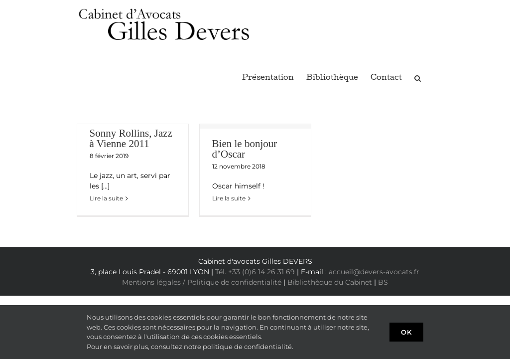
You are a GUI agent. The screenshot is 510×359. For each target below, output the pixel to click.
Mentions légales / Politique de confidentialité (201, 282)
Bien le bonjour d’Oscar (244, 149)
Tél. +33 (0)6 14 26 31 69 (255, 271)
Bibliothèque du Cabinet (329, 282)
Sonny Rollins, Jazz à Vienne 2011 (131, 138)
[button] (417, 77)
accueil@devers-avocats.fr (374, 271)
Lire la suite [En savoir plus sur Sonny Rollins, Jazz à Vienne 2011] (106, 198)
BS (383, 282)
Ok (406, 332)
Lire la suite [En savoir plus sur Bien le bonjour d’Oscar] (229, 198)
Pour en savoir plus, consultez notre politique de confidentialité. (190, 347)
